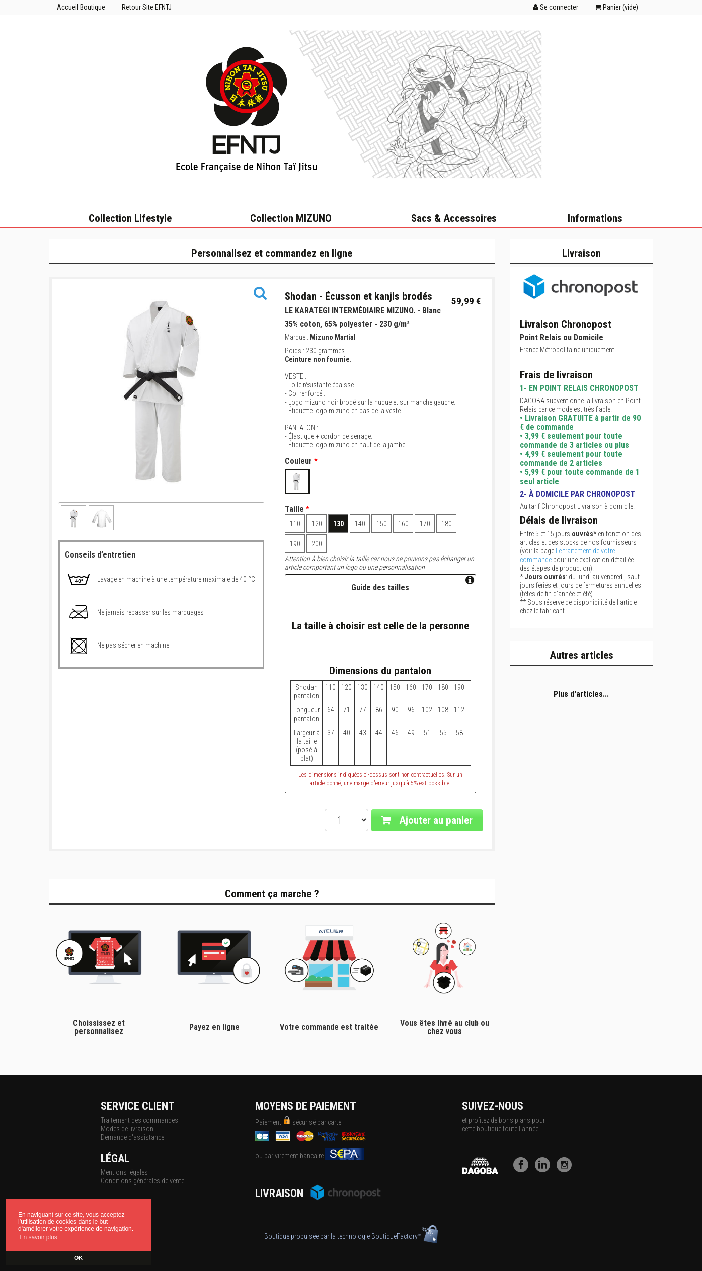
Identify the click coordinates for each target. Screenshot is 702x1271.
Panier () (616, 7)
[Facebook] (523, 1170)
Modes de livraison (127, 1129)
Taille (297, 509)
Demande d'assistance (132, 1137)
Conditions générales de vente (142, 1181)
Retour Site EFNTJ (147, 7)
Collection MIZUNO (291, 218)
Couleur (301, 461)
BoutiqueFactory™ (404, 1236)
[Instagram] (567, 1170)
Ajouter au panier (427, 820)
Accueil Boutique (81, 7)
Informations (595, 218)
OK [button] (78, 1258)
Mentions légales (124, 1172)
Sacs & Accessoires (454, 218)
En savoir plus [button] (38, 1237)
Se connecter (555, 7)
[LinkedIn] (545, 1170)
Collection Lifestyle (130, 218)
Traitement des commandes (139, 1120)
